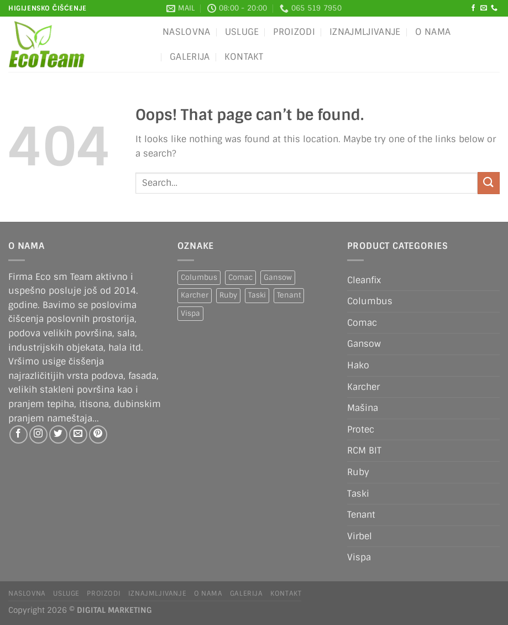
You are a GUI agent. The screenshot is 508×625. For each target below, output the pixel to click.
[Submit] (489, 183)
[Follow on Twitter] (58, 434)
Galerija (190, 56)
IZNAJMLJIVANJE (364, 32)
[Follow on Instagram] (38, 434)
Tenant (361, 514)
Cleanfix (364, 280)
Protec (360, 429)
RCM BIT (364, 450)
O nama (433, 32)
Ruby (358, 472)
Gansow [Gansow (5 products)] (278, 277)
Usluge (242, 32)
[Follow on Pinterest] (98, 434)
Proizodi (294, 32)
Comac (362, 323)
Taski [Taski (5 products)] (257, 295)
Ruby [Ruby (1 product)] (228, 295)
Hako (358, 365)
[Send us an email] (483, 8)
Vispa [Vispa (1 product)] (190, 313)
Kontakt (244, 56)
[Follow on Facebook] (473, 8)
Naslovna (187, 32)
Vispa (359, 557)
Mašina (362, 408)
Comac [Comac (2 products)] (240, 277)
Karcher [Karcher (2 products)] (194, 295)
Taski (358, 493)
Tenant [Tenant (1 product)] (289, 295)
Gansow (364, 344)
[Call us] (494, 8)
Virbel (359, 536)
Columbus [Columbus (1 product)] (199, 277)
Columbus (369, 301)
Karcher (363, 387)
